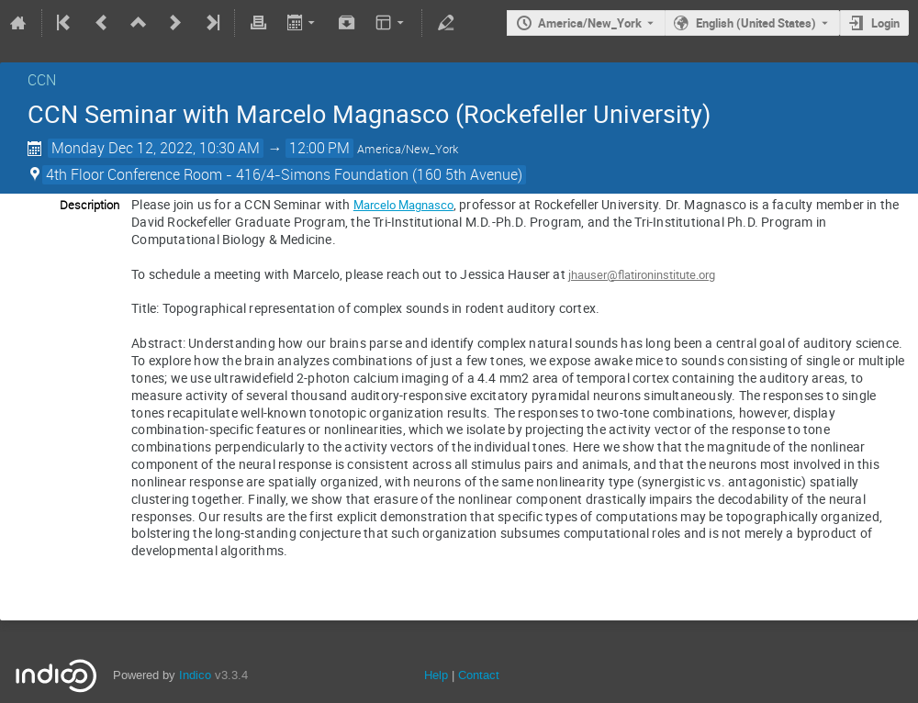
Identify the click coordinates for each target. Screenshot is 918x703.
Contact (478, 675)
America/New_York (590, 23)
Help (436, 675)
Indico (195, 675)
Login (885, 23)
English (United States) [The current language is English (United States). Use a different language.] (756, 23)
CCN (42, 80)
